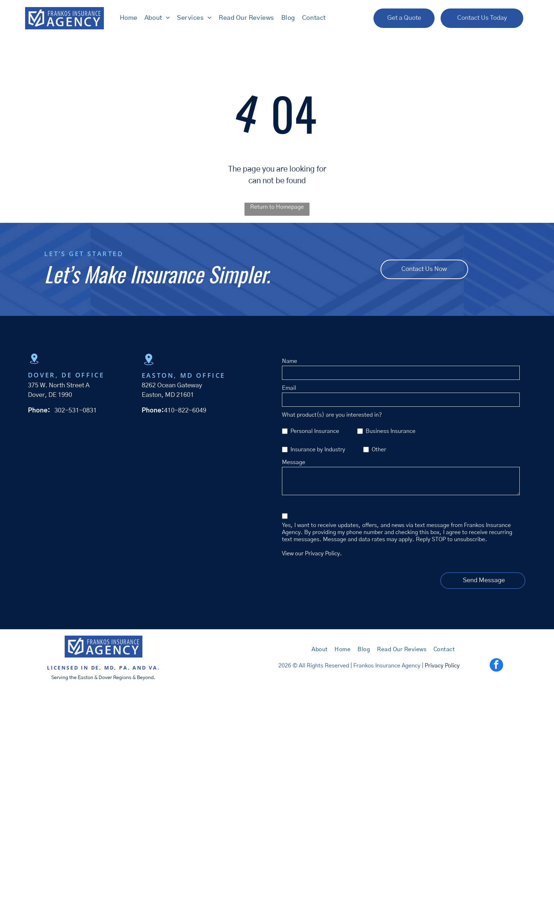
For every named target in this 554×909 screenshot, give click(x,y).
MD (109, 668)
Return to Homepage (277, 208)
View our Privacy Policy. (312, 554)
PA (123, 668)
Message (293, 463)
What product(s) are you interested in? (332, 416)
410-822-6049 (185, 412)
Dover (105, 678)
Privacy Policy (442, 667)
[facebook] (496, 666)
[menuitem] (126, 18)
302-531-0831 (75, 412)
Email (289, 389)
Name (289, 362)
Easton (85, 678)
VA (153, 668)
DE (95, 668)
